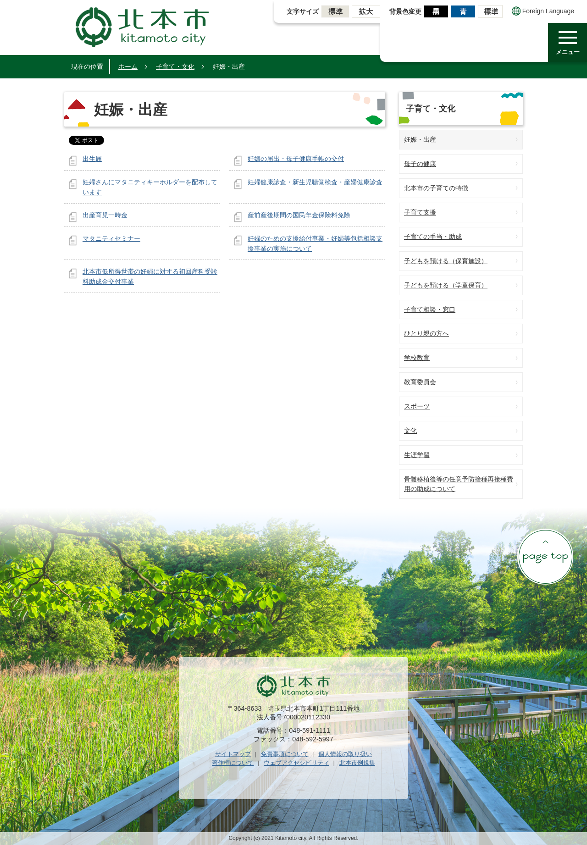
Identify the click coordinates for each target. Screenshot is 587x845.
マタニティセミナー (111, 238)
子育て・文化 (175, 66)
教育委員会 (420, 382)
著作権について (233, 762)
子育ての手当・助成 (433, 236)
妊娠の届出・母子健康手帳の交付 (296, 158)
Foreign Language (543, 11)
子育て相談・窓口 (429, 309)
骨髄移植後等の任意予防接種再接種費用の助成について (458, 483)
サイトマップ (233, 754)
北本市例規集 (357, 762)
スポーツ (417, 406)
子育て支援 (420, 212)
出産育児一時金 (105, 215)
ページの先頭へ (545, 557)
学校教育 (417, 357)
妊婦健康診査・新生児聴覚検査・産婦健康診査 (315, 182)
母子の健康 (420, 163)
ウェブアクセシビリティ (296, 762)
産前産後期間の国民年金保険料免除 (299, 215)
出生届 (92, 158)
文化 (410, 430)
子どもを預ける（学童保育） (445, 285)
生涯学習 (417, 454)
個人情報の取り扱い (345, 754)
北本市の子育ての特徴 (436, 188)
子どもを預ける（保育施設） (445, 261)
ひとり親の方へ (426, 333)
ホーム (128, 66)
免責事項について (285, 754)
